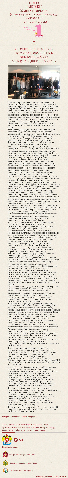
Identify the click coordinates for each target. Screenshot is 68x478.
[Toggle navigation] (34, 42)
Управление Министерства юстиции (20, 463)
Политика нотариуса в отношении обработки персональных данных (25, 424)
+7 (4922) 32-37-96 (34, 18)
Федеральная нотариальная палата (19, 454)
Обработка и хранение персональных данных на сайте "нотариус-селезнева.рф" (29, 428)
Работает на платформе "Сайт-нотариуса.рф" (51, 476)
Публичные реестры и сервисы (18, 470)
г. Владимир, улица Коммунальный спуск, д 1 (34, 14)
